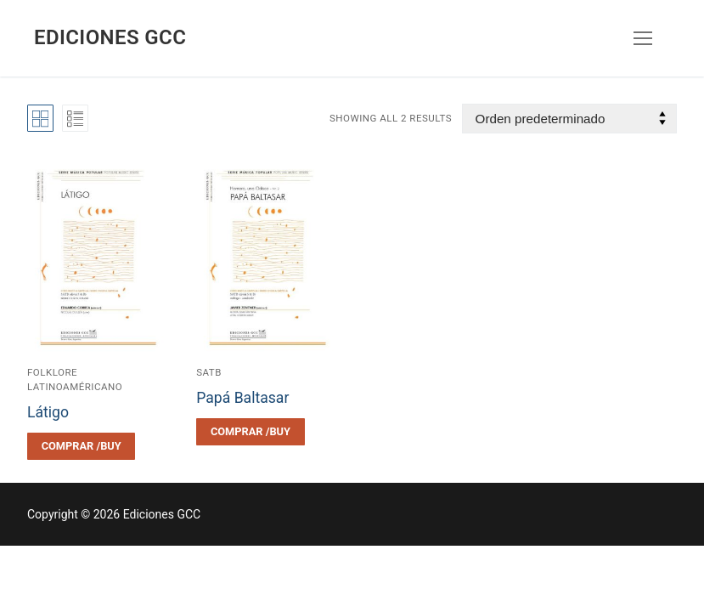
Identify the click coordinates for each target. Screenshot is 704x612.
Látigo (48, 412)
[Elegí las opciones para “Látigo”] (81, 446)
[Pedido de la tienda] (569, 118)
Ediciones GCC (110, 37)
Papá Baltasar (242, 397)
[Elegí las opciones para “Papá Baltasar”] (250, 431)
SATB (209, 372)
